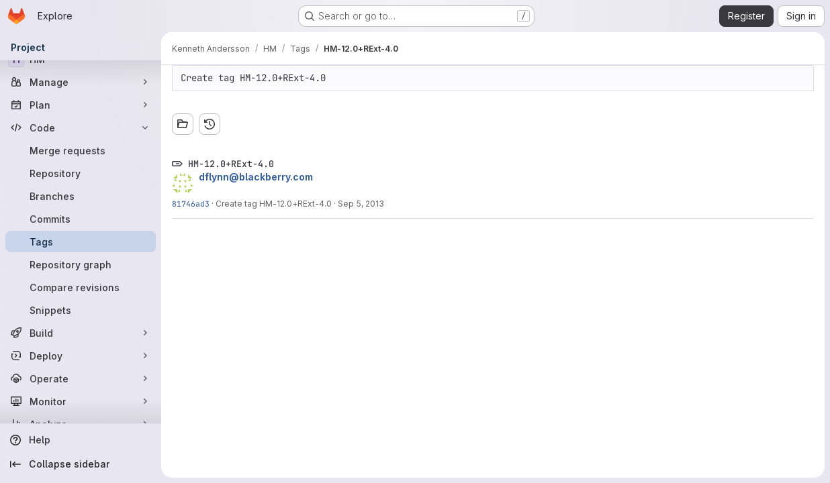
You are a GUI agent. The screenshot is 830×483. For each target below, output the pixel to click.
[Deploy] (80, 355)
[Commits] (80, 218)
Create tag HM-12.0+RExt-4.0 (274, 204)
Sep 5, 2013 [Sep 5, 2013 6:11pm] (361, 204)
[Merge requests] (80, 150)
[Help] (80, 440)
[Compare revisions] (80, 287)
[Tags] (80, 241)
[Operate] (80, 378)
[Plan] (80, 104)
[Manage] (80, 82)
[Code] (80, 127)
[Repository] (80, 173)
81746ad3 (191, 204)
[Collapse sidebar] (80, 464)
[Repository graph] (80, 264)
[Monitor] (80, 401)
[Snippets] (80, 310)
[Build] (80, 332)
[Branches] (80, 196)
